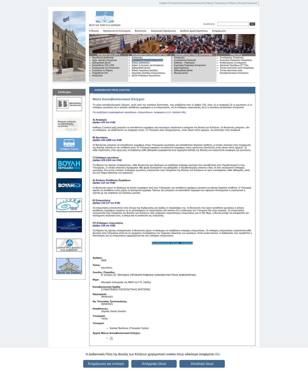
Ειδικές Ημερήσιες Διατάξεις (145, 70)
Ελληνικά (185, 3)
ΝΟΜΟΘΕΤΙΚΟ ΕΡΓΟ (108, 54)
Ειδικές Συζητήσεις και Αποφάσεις (148, 65)
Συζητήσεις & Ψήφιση (102, 70)
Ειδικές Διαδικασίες (141, 63)
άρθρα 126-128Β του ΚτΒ (107, 140)
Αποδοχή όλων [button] (202, 364)
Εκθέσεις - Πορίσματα (184, 63)
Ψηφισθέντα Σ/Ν (100, 73)
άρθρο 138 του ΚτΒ (104, 225)
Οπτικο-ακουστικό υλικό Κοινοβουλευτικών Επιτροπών (234, 71)
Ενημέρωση (219, 30)
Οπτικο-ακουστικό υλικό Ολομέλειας (237, 68)
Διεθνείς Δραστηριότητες (194, 30)
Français (173, 3)
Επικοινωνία (197, 3)
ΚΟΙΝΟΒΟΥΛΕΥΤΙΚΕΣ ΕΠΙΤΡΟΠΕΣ (194, 54)
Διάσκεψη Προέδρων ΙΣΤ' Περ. (234, 65)
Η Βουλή (94, 30)
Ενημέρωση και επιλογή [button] (106, 364)
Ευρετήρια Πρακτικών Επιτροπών (190, 65)
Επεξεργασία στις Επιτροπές (105, 68)
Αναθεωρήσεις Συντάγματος (233, 63)
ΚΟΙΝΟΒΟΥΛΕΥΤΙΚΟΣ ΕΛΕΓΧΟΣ (149, 54)
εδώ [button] (217, 354)
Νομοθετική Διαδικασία (103, 57)
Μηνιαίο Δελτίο (181, 73)
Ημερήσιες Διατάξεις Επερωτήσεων (148, 73)
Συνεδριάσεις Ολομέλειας (232, 57)
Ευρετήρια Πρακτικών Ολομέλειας (236, 60)
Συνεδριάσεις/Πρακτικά (185, 60)
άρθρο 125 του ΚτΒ (104, 122)
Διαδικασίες (137, 57)
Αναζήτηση (209, 24)
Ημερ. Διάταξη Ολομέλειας (104, 60)
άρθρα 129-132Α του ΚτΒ (107, 160)
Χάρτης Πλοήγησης (216, 3)
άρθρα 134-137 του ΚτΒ (106, 203)
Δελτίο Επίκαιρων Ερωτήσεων (146, 75)
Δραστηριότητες (181, 68)
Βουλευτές (141, 30)
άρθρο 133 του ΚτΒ (104, 182)
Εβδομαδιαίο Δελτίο (101, 63)
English (163, 3)
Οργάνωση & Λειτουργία (116, 30)
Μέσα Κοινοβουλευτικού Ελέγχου (147, 60)
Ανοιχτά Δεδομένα (247, 3)
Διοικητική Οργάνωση (163, 30)
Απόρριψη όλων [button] (154, 364)
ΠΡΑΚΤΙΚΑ (236, 54)
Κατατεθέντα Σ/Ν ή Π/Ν (103, 65)
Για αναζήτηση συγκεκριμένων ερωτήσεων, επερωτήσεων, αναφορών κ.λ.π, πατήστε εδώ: (139, 112)
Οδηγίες (232, 3)
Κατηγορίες (179, 57)
